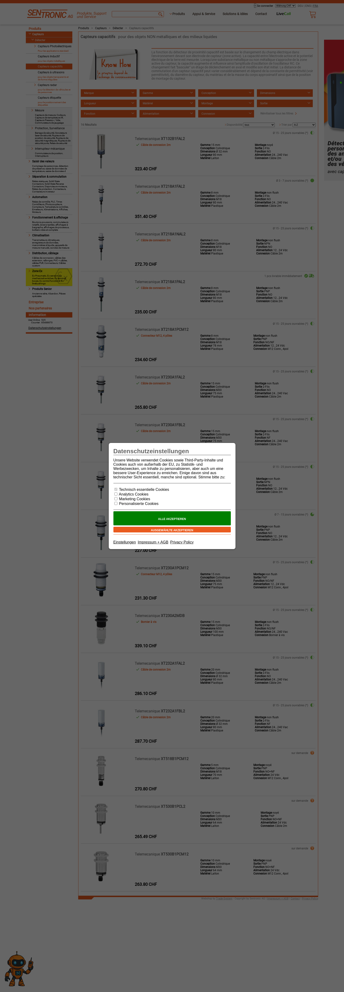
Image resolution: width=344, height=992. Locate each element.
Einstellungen (124, 542)
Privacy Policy (182, 542)
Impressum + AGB (153, 542)
